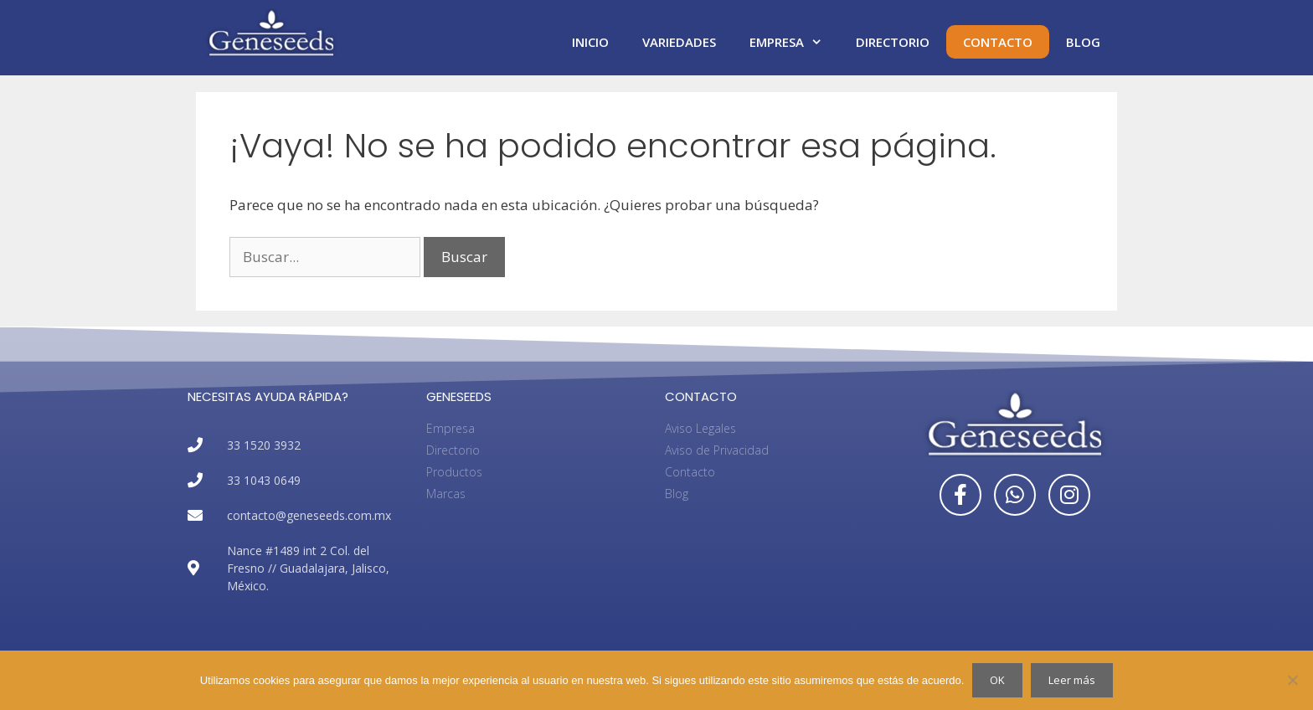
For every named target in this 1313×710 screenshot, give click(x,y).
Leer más (1071, 679)
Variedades (679, 41)
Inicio (590, 41)
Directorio (892, 41)
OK (997, 679)
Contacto (997, 41)
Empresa (794, 41)
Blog (1083, 41)
